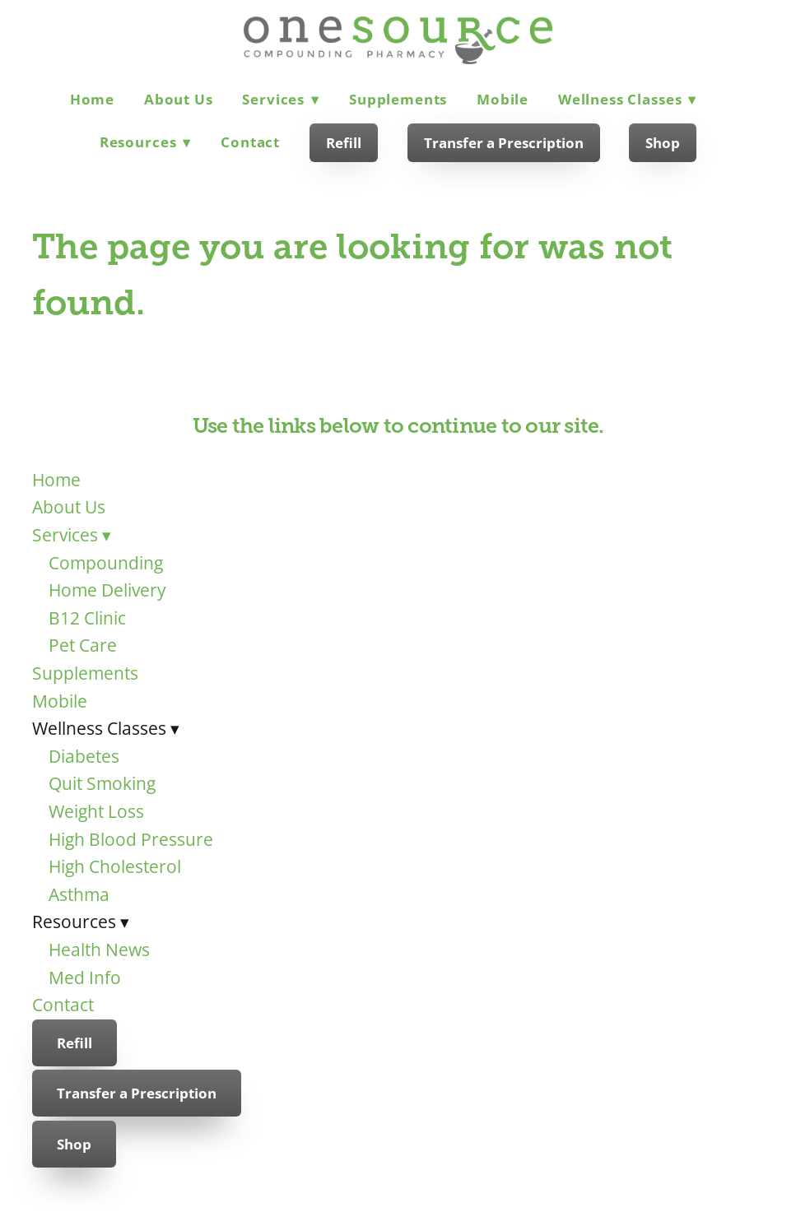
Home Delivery (107, 590)
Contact (250, 142)
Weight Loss (96, 811)
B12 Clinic (87, 618)
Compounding (106, 562)
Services (280, 99)
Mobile (502, 99)
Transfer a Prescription (504, 142)
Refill (343, 142)
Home (92, 99)
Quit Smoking (102, 783)
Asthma (79, 894)
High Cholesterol (115, 866)
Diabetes (84, 756)
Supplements (398, 99)
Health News (99, 949)
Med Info (85, 977)
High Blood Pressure (131, 839)
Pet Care (83, 645)
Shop (662, 142)
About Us (178, 99)
